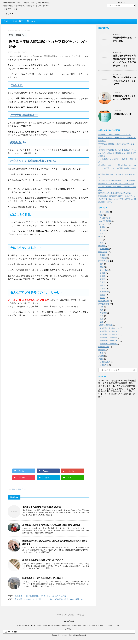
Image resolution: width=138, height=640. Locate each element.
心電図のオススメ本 (122, 114)
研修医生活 (104, 365)
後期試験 (103, 313)
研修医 (101, 359)
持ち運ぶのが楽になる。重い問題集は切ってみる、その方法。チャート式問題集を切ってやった (117, 168)
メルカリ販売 (17, 21)
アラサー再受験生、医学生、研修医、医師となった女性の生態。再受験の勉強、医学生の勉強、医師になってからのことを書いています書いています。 (69, 625)
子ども (102, 230)
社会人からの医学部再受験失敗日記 (33, 161)
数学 (101, 316)
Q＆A (6, 21)
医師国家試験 (103, 301)
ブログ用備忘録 (104, 221)
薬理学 (102, 295)
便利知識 (102, 246)
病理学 (102, 282)
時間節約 (103, 258)
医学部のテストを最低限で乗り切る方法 (114, 193)
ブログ (101, 215)
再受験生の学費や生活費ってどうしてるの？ (42, 560)
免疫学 (102, 273)
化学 (101, 307)
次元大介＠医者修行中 (24, 115)
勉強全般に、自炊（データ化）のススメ (114, 135)
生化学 (102, 276)
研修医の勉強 (105, 362)
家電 (101, 353)
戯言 (101, 233)
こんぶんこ (10, 14)
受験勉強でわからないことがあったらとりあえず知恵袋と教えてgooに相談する (49, 599)
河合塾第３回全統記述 (109, 344)
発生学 (102, 285)
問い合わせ (31, 21)
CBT (101, 264)
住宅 (100, 236)
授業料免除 (104, 249)
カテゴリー (121, 2)
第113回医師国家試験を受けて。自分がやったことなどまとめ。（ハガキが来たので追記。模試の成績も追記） (117, 199)
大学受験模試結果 (105, 325)
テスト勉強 (104, 270)
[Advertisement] (27, 344)
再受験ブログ (21, 489)
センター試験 (103, 212)
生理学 (102, 279)
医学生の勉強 (103, 261)
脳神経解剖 (104, 292)
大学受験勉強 (103, 304)
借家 (101, 243)
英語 (101, 322)
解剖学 (102, 298)
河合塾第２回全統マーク (109, 334)
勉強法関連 (102, 252)
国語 (101, 310)
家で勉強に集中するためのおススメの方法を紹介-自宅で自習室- (51, 525)
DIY (101, 239)
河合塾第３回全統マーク (109, 341)
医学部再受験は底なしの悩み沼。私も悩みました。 (45, 578)
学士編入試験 (103, 347)
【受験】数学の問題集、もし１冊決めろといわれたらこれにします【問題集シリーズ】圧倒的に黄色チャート (117, 153)
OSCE (102, 267)
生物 (101, 319)
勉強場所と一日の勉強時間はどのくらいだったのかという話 (40, 596)
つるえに (17, 85)
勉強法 (102, 255)
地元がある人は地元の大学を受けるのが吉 (41, 507)
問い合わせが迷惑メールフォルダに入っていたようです (124, 80)
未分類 (101, 356)
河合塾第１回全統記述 (109, 331)
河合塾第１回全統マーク (109, 328)
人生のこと (102, 224)
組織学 (102, 288)
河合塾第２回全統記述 (109, 337)
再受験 (12, 489)
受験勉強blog (18, 142)
